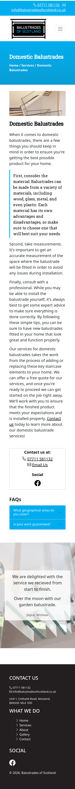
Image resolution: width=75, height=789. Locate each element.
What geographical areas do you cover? (33, 512)
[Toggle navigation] (60, 29)
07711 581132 (48, 5)
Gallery (23, 734)
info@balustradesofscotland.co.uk (38, 10)
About (22, 730)
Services (27, 65)
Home (13, 65)
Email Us (40, 464)
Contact (23, 739)
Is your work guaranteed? (32, 524)
